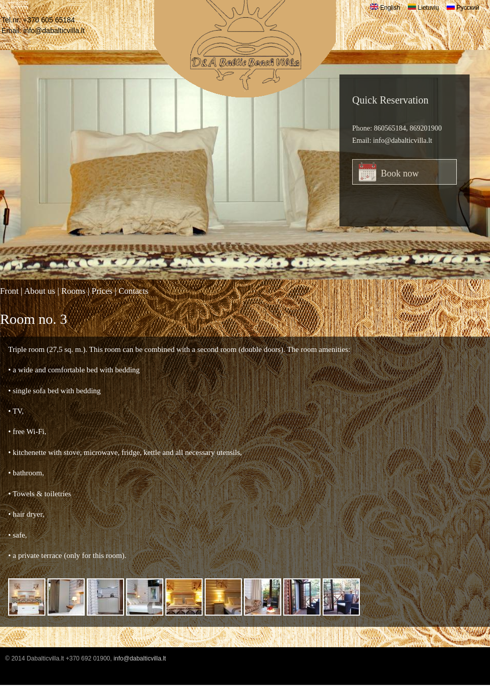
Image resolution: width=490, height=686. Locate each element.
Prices (101, 291)
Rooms (73, 291)
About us (39, 291)
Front (9, 291)
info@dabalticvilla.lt (54, 31)
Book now (400, 173)
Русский (463, 7)
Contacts (133, 291)
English (385, 7)
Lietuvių (423, 7)
